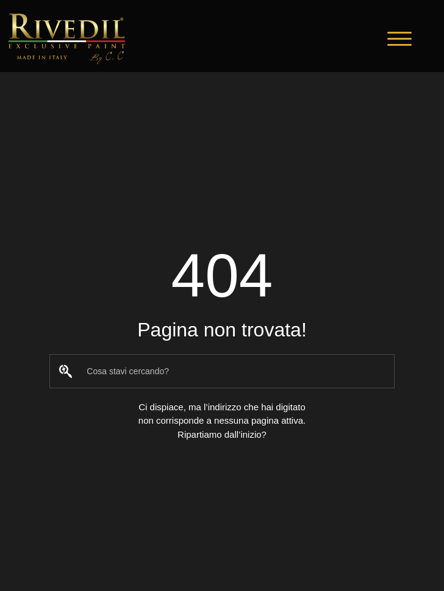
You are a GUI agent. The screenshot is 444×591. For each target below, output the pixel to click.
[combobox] (222, 371)
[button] (399, 39)
